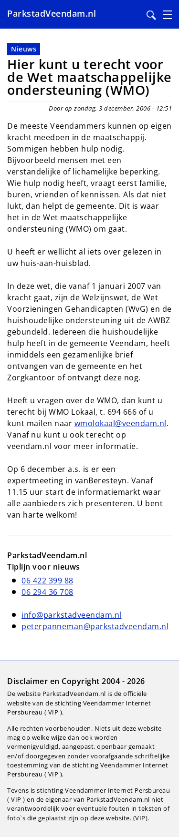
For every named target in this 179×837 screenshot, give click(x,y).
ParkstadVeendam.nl (51, 13)
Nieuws (23, 48)
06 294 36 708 (47, 592)
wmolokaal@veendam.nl (120, 423)
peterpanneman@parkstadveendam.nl (94, 626)
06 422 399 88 (47, 580)
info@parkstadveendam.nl (71, 615)
